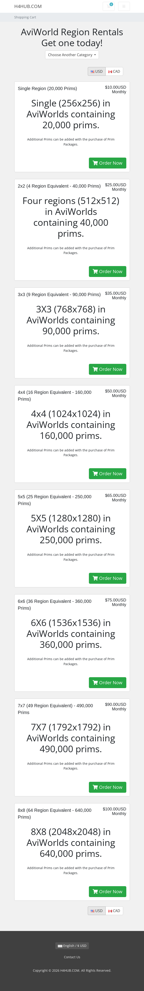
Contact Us (72, 957)
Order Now (107, 163)
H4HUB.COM (28, 6)
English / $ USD (72, 945)
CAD (114, 71)
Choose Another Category (70, 54)
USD (97, 71)
